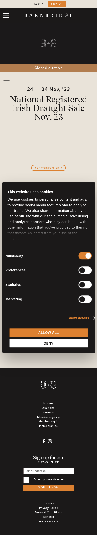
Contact (48, 517)
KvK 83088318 (48, 521)
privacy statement (54, 479)
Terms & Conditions (48, 512)
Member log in (49, 421)
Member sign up (48, 417)
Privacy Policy (48, 508)
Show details (78, 318)
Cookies (48, 503)
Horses (48, 403)
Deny (49, 343)
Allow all (48, 332)
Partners (48, 412)
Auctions (48, 408)
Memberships (48, 426)
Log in (39, 4)
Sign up (57, 4)
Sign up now (48, 487)
